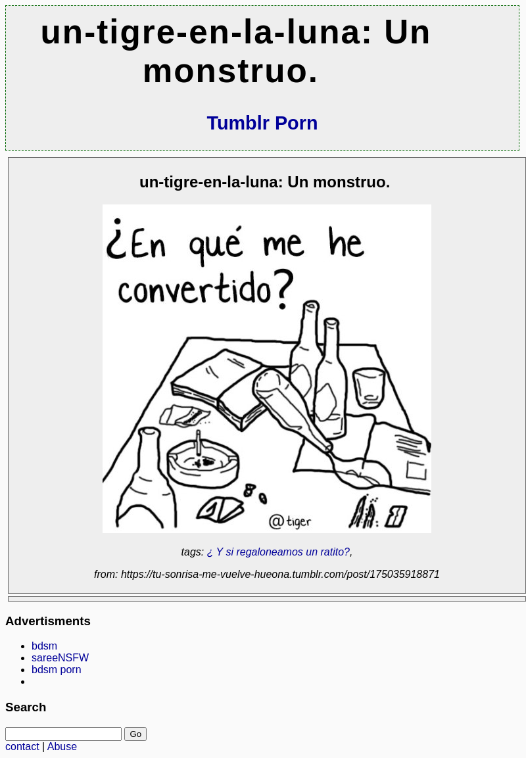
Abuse (62, 746)
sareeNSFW (60, 657)
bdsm (44, 645)
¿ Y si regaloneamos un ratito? (278, 551)
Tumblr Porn (262, 122)
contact (22, 746)
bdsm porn (57, 669)
